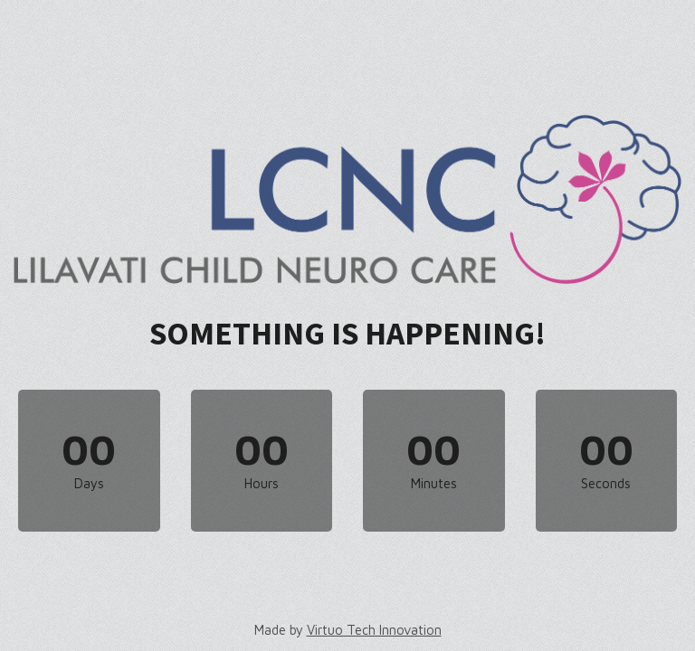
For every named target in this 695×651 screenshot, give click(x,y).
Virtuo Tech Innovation (374, 629)
